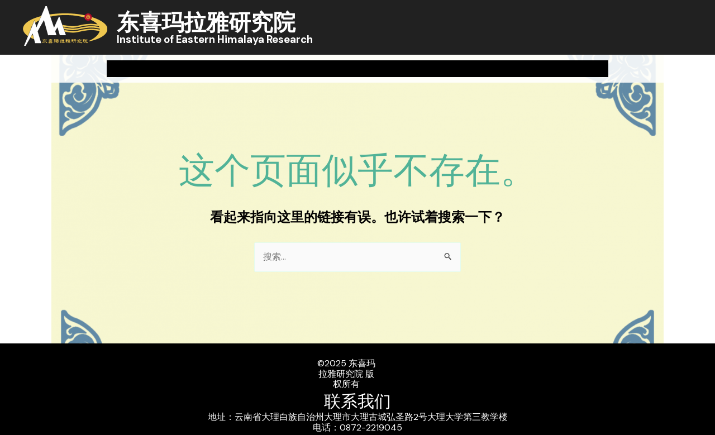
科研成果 (312, 68)
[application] (164, 68)
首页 (75, 68)
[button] (688, 69)
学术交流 (387, 68)
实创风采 (542, 68)
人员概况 (462, 68)
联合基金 (623, 68)
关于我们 (146, 68)
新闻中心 (232, 68)
